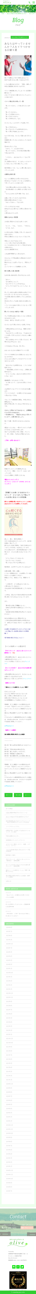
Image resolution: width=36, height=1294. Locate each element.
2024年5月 (9, 953)
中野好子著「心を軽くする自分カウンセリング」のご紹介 (18, 832)
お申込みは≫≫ (9, 786)
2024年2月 (9, 965)
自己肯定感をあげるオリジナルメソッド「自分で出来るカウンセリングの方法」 (18, 822)
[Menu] (33, 2)
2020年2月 (9, 1118)
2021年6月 (9, 1060)
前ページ (8, 795)
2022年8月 (9, 1006)
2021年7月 (9, 1056)
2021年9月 (9, 1048)
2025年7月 (9, 932)
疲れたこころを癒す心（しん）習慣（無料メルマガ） (18, 872)
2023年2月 (9, 986)
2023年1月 (9, 990)
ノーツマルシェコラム (12, 827)
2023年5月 (9, 978)
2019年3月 (9, 1159)
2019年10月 (9, 1134)
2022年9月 (9, 1002)
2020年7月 (9, 1097)
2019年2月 (9, 1163)
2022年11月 (9, 998)
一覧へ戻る (18, 795)
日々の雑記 (9, 809)
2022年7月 (9, 1011)
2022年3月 (9, 1027)
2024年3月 (9, 961)
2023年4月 (9, 982)
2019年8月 (9, 1142)
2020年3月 (9, 1114)
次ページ (27, 795)
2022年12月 (9, 994)
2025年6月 (9, 936)
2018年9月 (9, 1184)
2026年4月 (9, 928)
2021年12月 (9, 1039)
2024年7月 (9, 949)
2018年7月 (9, 1192)
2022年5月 (9, 1019)
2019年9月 (9, 1138)
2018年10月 (9, 1179)
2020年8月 (9, 1093)
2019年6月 (9, 1151)
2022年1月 (9, 1035)
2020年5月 (9, 1105)
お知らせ (8, 882)
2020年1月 (9, 1122)
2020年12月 (9, 1085)
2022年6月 (9, 1015)
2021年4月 (9, 1068)
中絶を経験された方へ (12, 837)
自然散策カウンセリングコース (15, 841)
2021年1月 (9, 1081)
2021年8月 (9, 1052)
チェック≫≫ (27, 679)
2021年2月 (9, 1076)
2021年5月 (9, 1064)
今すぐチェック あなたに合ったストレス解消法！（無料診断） (18, 861)
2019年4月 (9, 1155)
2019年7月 (9, 1146)
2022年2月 (9, 1031)
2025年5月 (9, 940)
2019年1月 (9, 1167)
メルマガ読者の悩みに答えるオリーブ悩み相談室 (18, 851)
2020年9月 (9, 1089)
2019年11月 (9, 1130)
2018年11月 (9, 1175)
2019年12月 (9, 1126)
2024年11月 (9, 945)
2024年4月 (9, 957)
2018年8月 (9, 1188)
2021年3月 (9, 1072)
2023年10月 (9, 973)
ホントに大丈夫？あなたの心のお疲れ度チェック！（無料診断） (18, 866)
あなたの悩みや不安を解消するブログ (16, 13)
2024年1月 (9, 969)
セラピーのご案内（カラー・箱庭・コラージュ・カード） (18, 846)
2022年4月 (9, 1023)
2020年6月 (9, 1101)
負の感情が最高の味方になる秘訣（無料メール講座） (18, 877)
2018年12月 (9, 1171)
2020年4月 (9, 1109)
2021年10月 (9, 1043)
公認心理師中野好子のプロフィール (16, 814)
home (3, 13)
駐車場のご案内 (10, 856)
